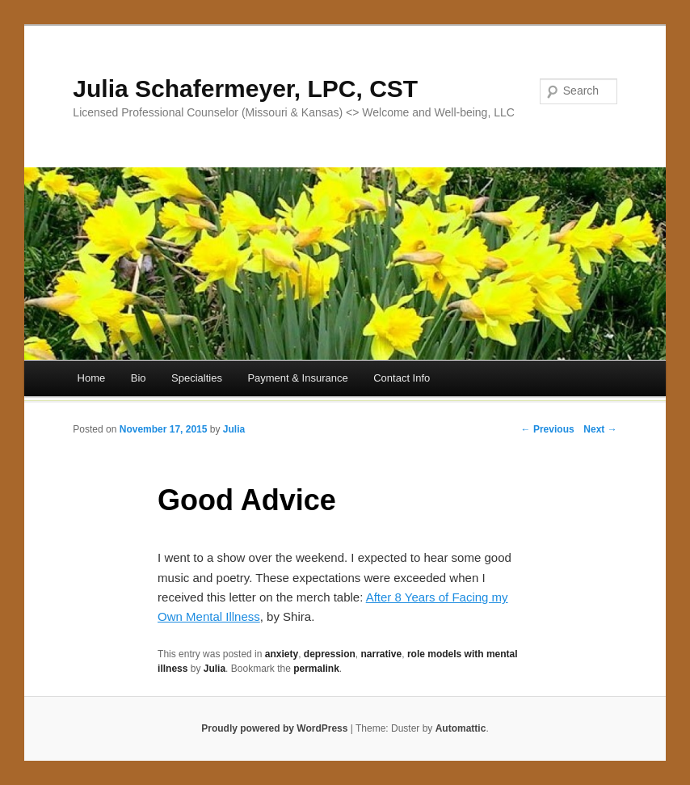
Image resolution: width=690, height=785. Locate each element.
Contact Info (401, 378)
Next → (599, 429)
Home (92, 378)
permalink (316, 668)
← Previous (547, 429)
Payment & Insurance (297, 378)
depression (330, 654)
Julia (234, 429)
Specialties (196, 378)
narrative (381, 654)
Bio (138, 378)
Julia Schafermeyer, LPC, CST (245, 88)
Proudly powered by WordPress (274, 728)
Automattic (460, 728)
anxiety (281, 654)
